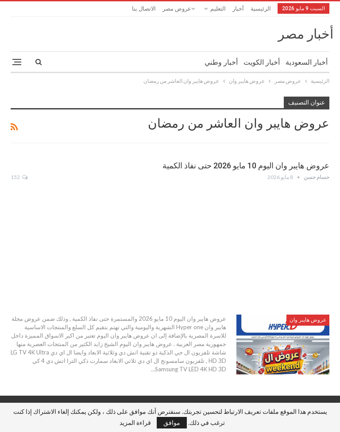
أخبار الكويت (261, 62)
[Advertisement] (170, 248)
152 (19, 177)
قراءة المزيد (135, 423)
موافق (171, 422)
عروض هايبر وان (308, 320)
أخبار (238, 8)
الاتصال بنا (144, 8)
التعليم (218, 8)
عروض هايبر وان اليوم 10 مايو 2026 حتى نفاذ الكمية (245, 165)
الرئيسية (261, 8)
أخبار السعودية (307, 62)
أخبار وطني (221, 62)
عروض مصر (176, 8)
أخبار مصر (305, 34)
